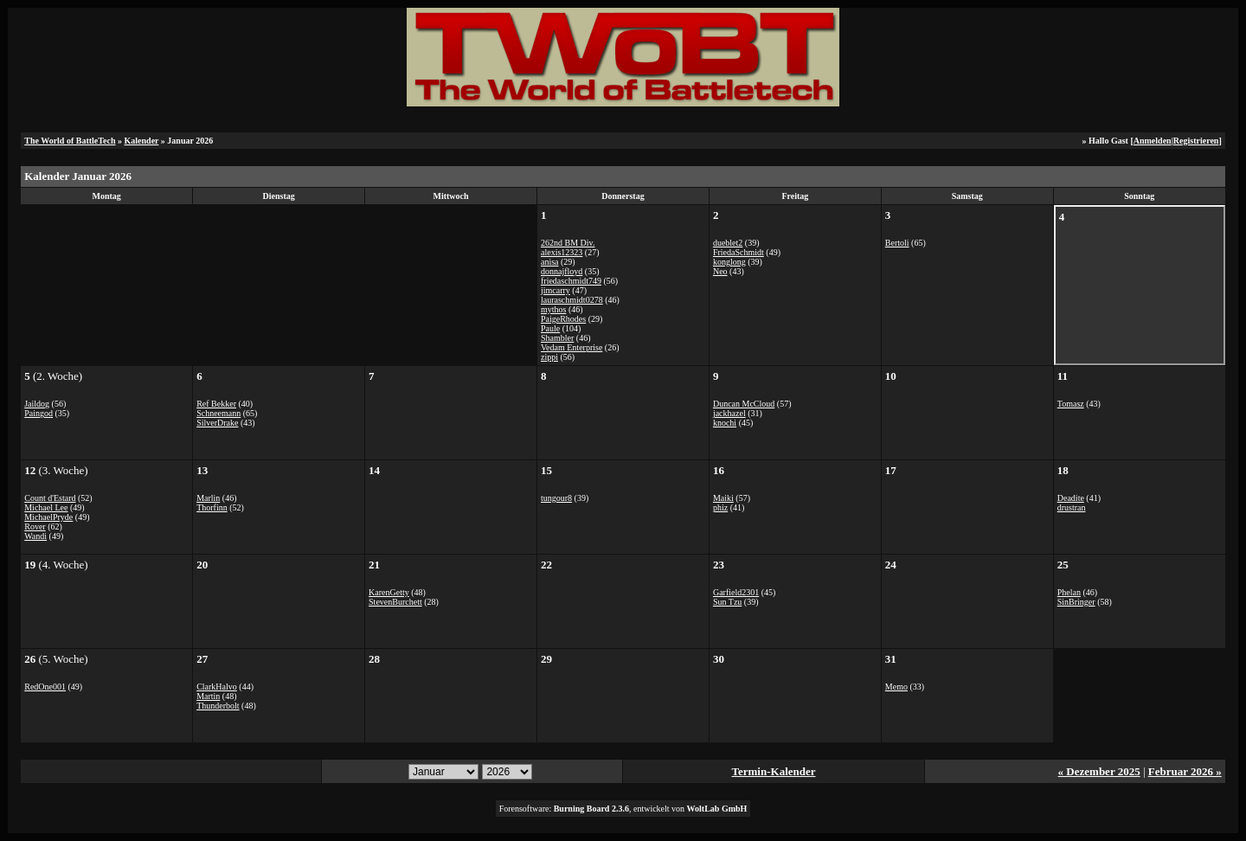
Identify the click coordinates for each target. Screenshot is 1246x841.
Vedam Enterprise (571, 347)
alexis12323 (561, 252)
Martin (208, 696)
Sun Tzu (727, 602)
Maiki (723, 498)
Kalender (142, 140)
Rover (34, 526)
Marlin (208, 498)
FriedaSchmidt (738, 252)
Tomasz (1070, 403)
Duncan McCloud (743, 403)
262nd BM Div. (567, 242)
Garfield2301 (736, 592)
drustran (1071, 507)
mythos (553, 309)
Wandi (35, 536)
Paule (550, 328)
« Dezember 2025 (1099, 771)
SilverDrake (217, 422)
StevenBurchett (395, 602)
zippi (549, 357)
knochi (724, 422)
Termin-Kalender (774, 771)
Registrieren (1196, 140)
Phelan (1069, 592)
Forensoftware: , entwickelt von (623, 808)
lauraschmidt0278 (572, 300)
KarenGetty (389, 592)
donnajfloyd (561, 271)
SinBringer (1076, 602)
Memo (896, 686)
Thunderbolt (217, 705)
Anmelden (1153, 140)
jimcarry (555, 290)
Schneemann (218, 413)
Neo (720, 271)
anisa (550, 261)
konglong (729, 261)
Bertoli (897, 242)
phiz (720, 507)
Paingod (38, 413)
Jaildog (36, 403)
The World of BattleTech (69, 140)
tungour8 (556, 498)
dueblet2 (727, 242)
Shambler (557, 338)
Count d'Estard (49, 498)
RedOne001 (45, 686)
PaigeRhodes (563, 319)
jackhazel (729, 413)
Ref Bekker (216, 403)
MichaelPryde (48, 517)
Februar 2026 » (1185, 771)
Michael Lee (45, 507)
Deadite (1070, 498)
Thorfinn (212, 507)
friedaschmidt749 (571, 281)
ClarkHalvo (216, 686)
